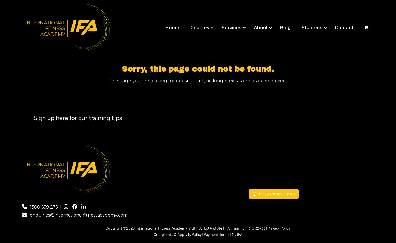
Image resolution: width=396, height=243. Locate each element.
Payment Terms (217, 234)
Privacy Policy (279, 228)
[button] (366, 28)
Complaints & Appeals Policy (178, 234)
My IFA (237, 234)
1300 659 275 (44, 207)
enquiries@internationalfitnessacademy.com (79, 215)
